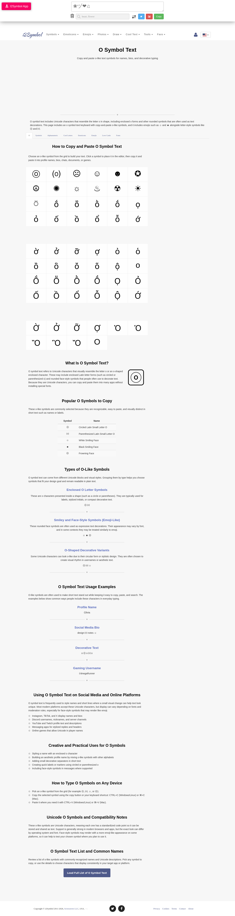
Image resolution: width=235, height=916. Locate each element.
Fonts (118, 135)
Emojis (85, 34)
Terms (174, 908)
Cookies (165, 908)
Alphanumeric (52, 135)
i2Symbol (30, 34)
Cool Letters (67, 135)
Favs (159, 34)
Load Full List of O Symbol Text (87, 872)
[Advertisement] (117, 87)
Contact (182, 908)
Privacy (156, 908)
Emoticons (68, 34)
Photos (100, 34)
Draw (114, 34)
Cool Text (130, 34)
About (190, 908)
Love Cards (106, 135)
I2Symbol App (16, 6)
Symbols (50, 34)
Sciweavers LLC (71, 908)
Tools (146, 34)
